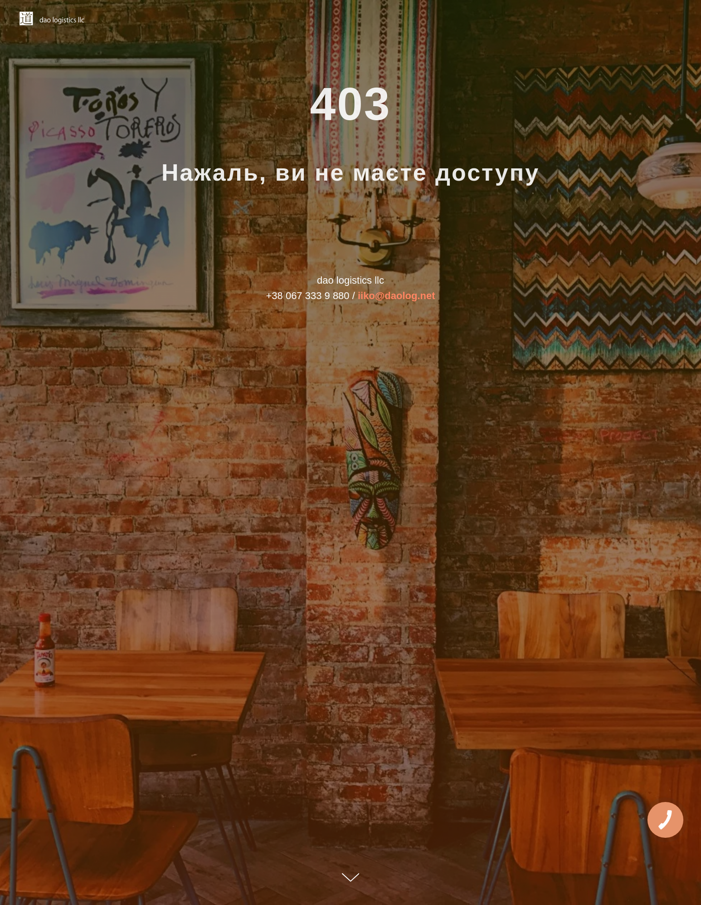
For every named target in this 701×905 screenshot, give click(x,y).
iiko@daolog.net (396, 295)
